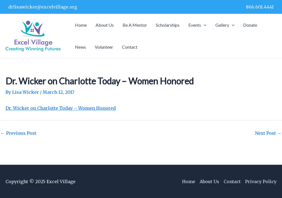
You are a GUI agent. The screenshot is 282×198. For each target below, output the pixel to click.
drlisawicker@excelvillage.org (42, 7)
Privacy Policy (260, 181)
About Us (209, 181)
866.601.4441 (260, 7)
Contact (232, 181)
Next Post (268, 133)
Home (188, 181)
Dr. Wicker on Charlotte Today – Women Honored (61, 108)
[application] (204, 25)
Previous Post (18, 133)
